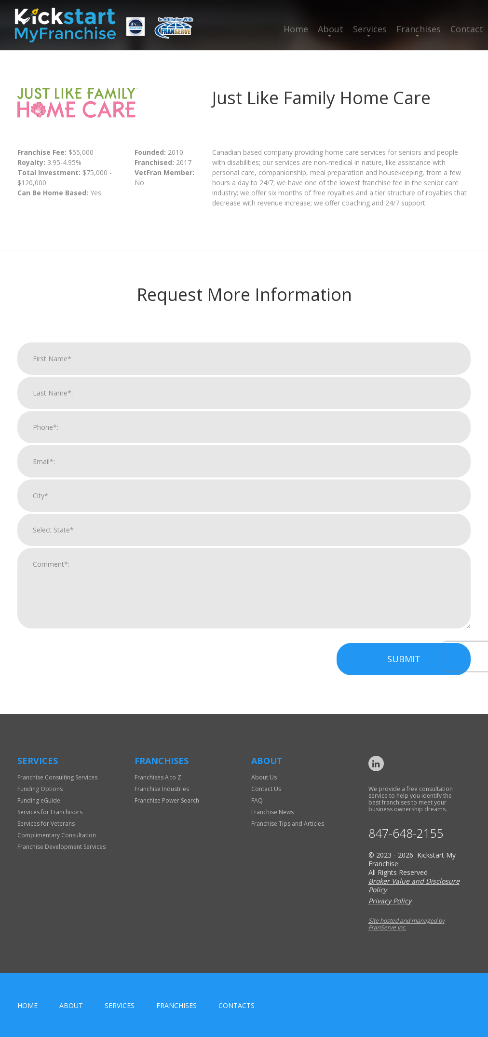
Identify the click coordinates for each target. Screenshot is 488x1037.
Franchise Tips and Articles (287, 823)
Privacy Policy (389, 900)
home (27, 1005)
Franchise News (272, 812)
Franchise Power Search (167, 800)
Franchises (418, 29)
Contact (466, 29)
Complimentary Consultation (56, 835)
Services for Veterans (46, 823)
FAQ (257, 800)
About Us (264, 777)
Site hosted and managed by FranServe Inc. (406, 923)
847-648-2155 (406, 833)
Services (370, 29)
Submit (403, 672)
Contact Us (266, 789)
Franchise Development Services (61, 847)
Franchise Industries (162, 789)
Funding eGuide (38, 800)
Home (296, 29)
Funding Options (40, 789)
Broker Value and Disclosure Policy (414, 885)
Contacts (236, 1005)
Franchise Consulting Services (57, 777)
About (330, 29)
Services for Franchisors (49, 812)
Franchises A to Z (158, 777)
